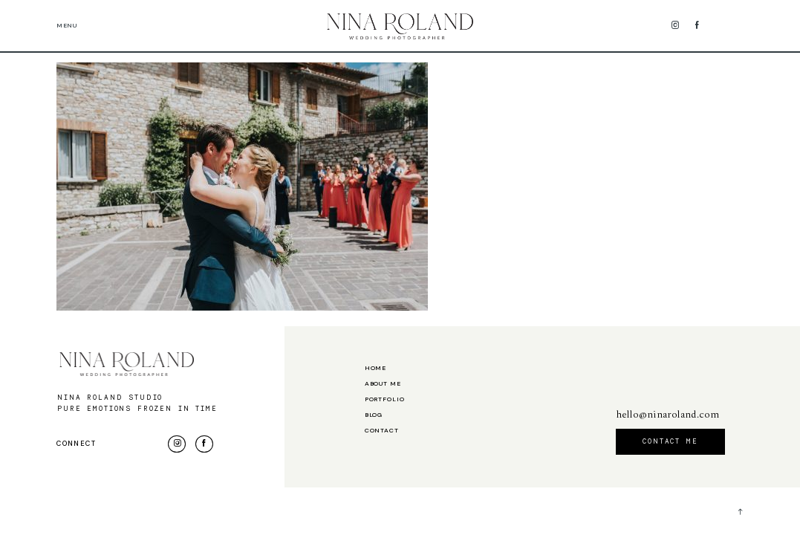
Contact (382, 431)
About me (383, 384)
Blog (374, 415)
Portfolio (385, 399)
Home (375, 368)
